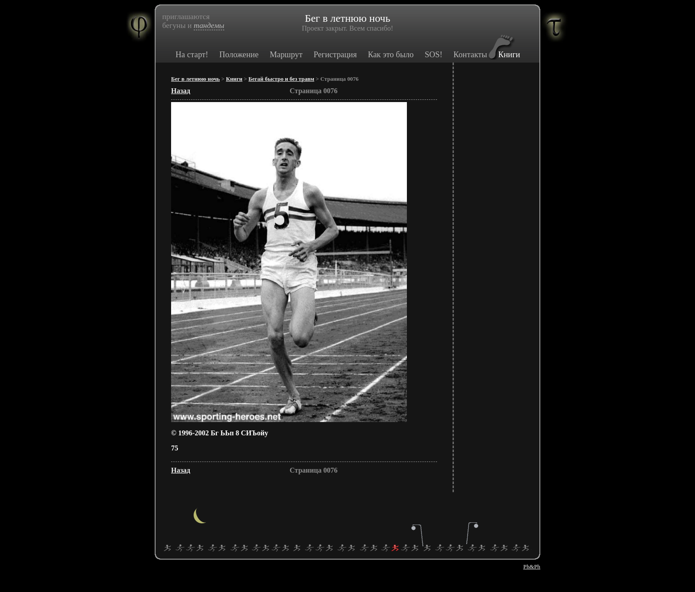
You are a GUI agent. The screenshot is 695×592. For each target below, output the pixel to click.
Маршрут (285, 54)
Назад (180, 91)
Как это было (391, 54)
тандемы (209, 25)
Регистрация (334, 54)
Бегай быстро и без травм (281, 79)
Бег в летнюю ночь (195, 79)
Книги (509, 54)
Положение (239, 54)
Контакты (470, 54)
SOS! (433, 54)
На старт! (192, 54)
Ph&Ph (531, 566)
